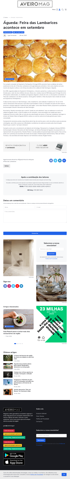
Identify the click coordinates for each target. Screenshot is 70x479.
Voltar (7, 166)
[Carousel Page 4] (20, 343)
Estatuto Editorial (41, 413)
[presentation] (35, 227)
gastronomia (7, 159)
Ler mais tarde (18, 32)
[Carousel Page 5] (22, 343)
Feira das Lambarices (10, 161)
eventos (15, 159)
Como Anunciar (8, 430)
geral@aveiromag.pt (8, 425)
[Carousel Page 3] (19, 343)
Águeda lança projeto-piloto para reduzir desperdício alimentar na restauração (22, 365)
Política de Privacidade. (52, 258)
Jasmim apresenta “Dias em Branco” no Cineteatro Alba (22, 390)
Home (5, 17)
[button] (62, 9)
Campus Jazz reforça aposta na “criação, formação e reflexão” (23, 373)
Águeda (21, 159)
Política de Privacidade (36, 474)
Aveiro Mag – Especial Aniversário (14, 437)
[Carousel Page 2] (17, 343)
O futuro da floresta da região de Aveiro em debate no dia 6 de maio (24, 357)
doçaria (32, 159)
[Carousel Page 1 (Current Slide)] (15, 343)
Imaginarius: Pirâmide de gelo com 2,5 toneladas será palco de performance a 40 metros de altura (24, 382)
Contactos (39, 421)
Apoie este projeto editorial (12, 434)
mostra (26, 159)
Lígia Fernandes (12, 35)
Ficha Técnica (40, 416)
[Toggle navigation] (55, 9)
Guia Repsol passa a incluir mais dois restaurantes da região (16, 332)
